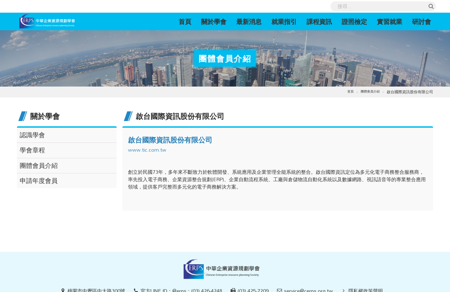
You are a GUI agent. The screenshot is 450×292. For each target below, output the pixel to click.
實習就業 (389, 21)
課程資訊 (319, 21)
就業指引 (284, 21)
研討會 (421, 21)
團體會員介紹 (370, 91)
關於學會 (213, 21)
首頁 (187, 21)
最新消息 (249, 21)
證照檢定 (354, 21)
